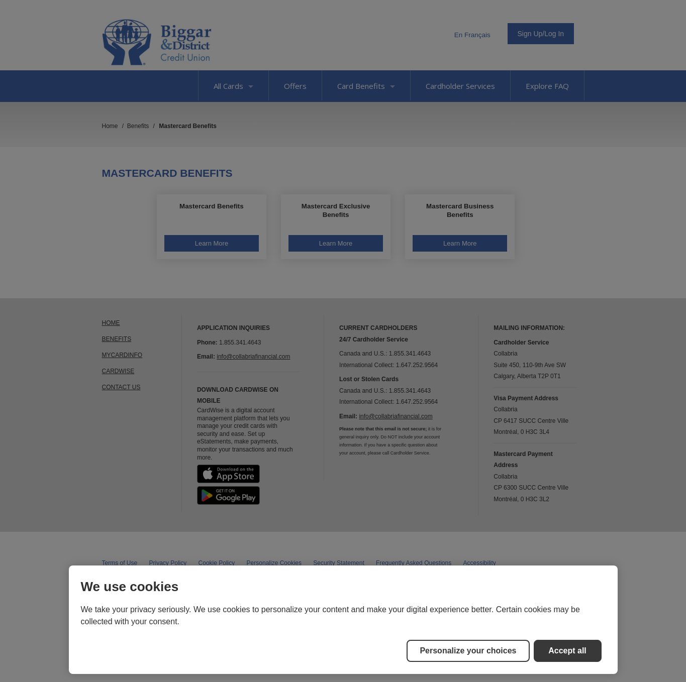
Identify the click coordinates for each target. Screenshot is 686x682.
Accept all (567, 650)
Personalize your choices (468, 650)
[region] (343, 619)
